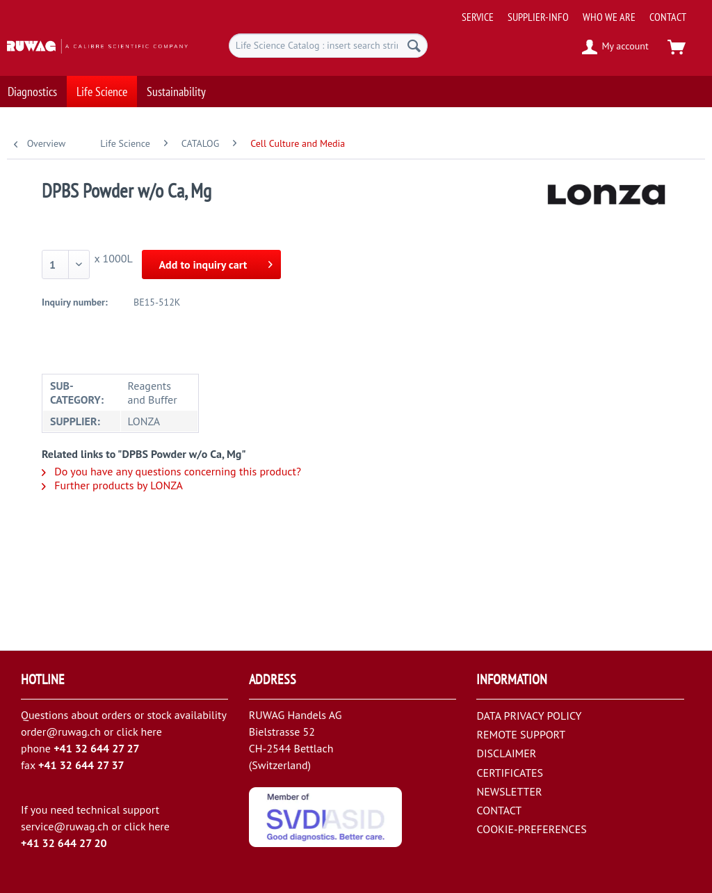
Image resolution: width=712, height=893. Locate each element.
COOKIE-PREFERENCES (531, 829)
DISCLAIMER (506, 753)
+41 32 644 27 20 (64, 843)
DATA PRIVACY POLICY (528, 715)
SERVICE (478, 17)
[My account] (615, 47)
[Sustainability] (176, 87)
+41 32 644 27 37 (81, 765)
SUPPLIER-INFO (538, 17)
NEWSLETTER (509, 791)
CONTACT (667, 17)
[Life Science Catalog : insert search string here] (328, 45)
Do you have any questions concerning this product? (171, 471)
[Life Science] (102, 87)
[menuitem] (582, 11)
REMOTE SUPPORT (520, 734)
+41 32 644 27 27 (97, 748)
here (150, 731)
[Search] (414, 45)
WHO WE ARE (609, 17)
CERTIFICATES (509, 773)
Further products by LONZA (112, 485)
